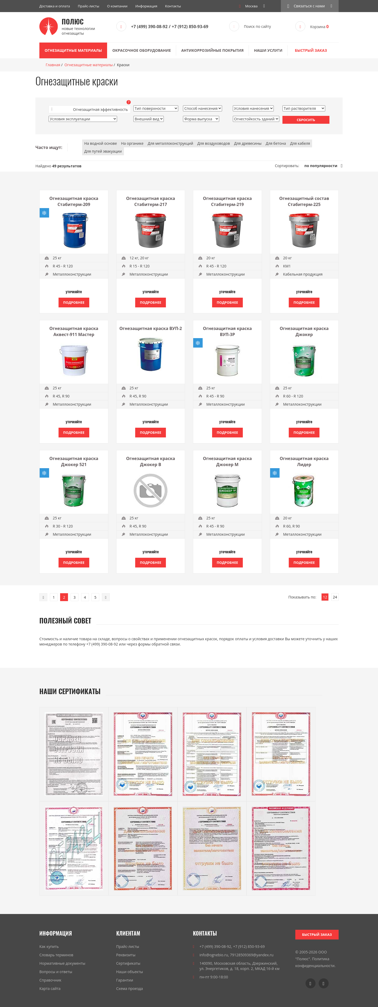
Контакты (173, 6)
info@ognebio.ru (214, 954)
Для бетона (276, 143)
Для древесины (248, 143)
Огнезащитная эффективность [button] (100, 109)
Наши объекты (129, 971)
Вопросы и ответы (55, 971)
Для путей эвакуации (103, 151)
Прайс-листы (88, 6)
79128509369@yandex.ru (252, 954)
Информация (146, 6)
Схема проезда (129, 988)
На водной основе (100, 143)
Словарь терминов (56, 954)
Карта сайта (50, 988)
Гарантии (124, 980)
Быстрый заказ (311, 50)
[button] (310, 6)
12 (325, 597)
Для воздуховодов (213, 143)
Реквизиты (125, 954)
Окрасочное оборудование (141, 50)
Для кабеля (300, 143)
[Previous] (43, 597)
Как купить (49, 946)
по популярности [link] (320, 165)
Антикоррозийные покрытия (212, 50)
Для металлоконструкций (170, 143)
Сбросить (306, 119)
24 (335, 597)
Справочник (50, 980)
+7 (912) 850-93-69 (190, 26)
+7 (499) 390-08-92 (149, 26)
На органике (132, 143)
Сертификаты (128, 963)
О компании (117, 6)
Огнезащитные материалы (73, 50)
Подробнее (74, 302)
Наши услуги (268, 50)
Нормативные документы (62, 963)
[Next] (106, 597)
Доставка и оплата (54, 6)
